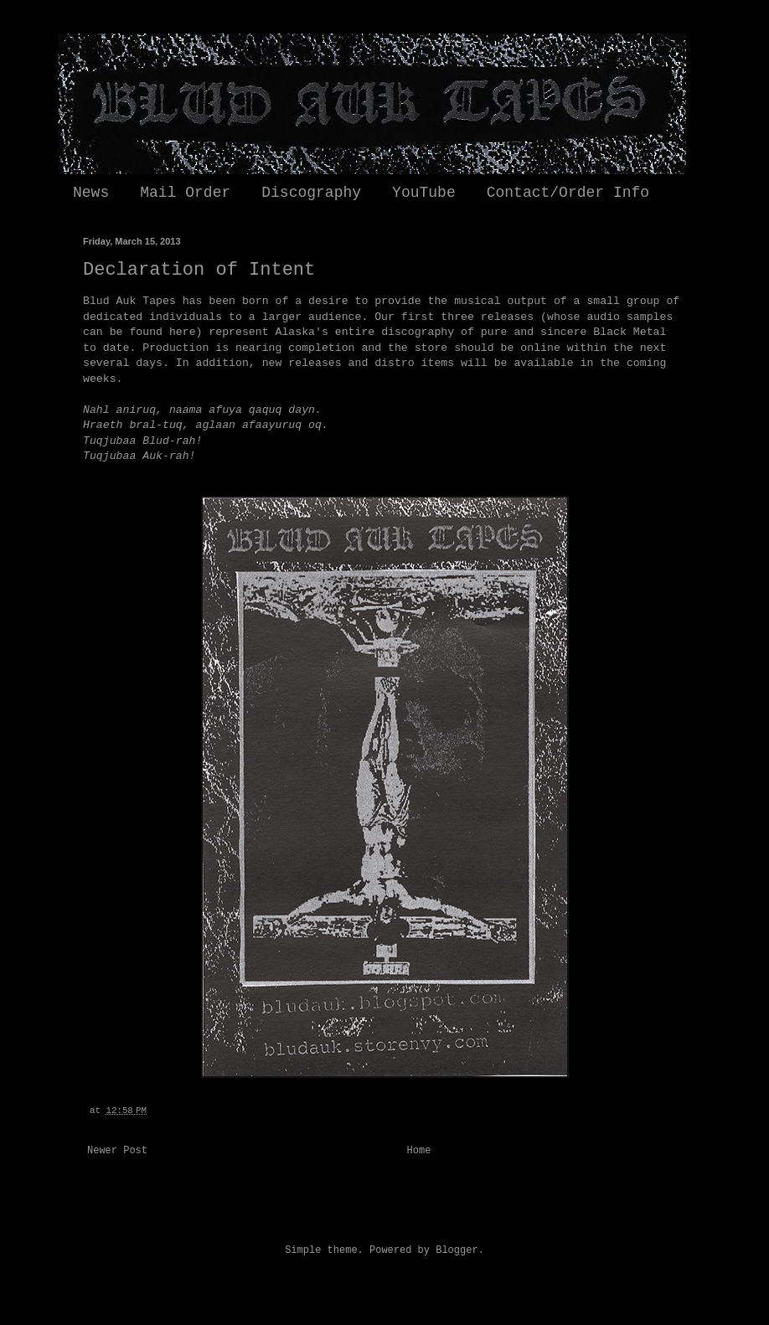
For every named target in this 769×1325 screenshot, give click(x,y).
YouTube (424, 192)
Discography (311, 192)
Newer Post (117, 1151)
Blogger (456, 1250)
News (91, 192)
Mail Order (185, 192)
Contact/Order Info (568, 192)
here (182, 332)
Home (419, 1151)
